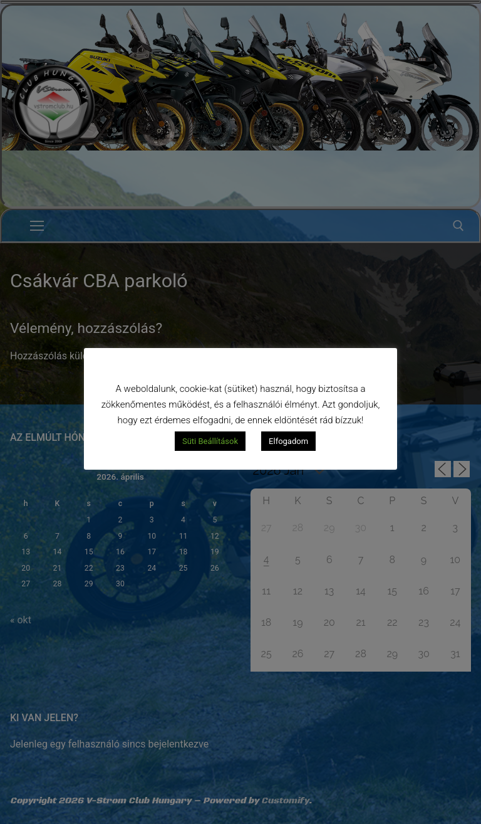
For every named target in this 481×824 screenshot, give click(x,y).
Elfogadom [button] (288, 441)
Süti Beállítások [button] (210, 441)
